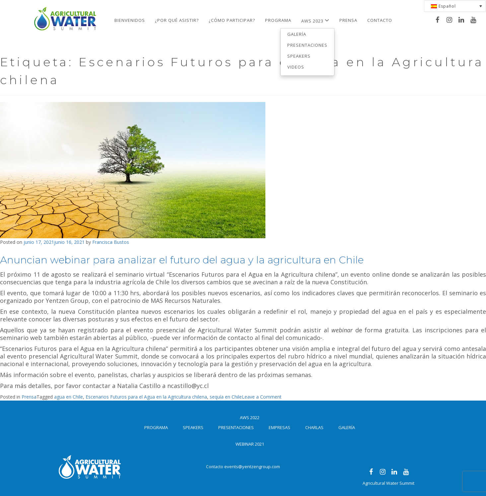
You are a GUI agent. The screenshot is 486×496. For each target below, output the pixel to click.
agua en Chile (68, 397)
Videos (295, 67)
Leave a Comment (262, 397)
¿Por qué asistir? (177, 20)
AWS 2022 (249, 417)
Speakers (299, 56)
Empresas (279, 427)
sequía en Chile (226, 397)
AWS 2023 (315, 20)
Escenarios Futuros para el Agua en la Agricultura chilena (146, 397)
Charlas (314, 427)
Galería (296, 34)
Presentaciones (307, 45)
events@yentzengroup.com (252, 466)
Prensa (348, 20)
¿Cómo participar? (232, 20)
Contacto (379, 20)
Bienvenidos (129, 20)
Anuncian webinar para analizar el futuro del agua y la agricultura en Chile (182, 260)
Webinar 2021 (250, 444)
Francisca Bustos (110, 242)
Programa (278, 20)
